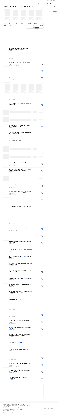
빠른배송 (11, 25)
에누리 (45, 0)
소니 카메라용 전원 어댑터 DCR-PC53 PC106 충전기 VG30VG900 (20, 278)
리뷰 (27, 6)
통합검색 (11, 6)
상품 (13, 6)
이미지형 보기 (40, 27)
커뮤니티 (25, 6)
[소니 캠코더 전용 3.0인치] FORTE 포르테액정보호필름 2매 (18, 349)
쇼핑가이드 (18, 6)
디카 (9, 23)
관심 (13, 50)
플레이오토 (51, 0)
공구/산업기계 (16, 23)
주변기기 (22, 23)
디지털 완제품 (29, 23)
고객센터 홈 (45, 408)
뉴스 (21, 6)
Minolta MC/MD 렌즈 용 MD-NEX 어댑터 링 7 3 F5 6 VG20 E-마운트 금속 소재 (20, 206)
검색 (41, 25)
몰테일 (48, 0)
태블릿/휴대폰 (35, 23)
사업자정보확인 (28, 405)
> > (14, 58)
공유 (54, 6)
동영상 (30, 6)
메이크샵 (54, 0)
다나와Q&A (33, 6)
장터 (15, 6)
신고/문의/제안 (48, 408)
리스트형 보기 (39, 27)
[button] (47, 4)
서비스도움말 (52, 408)
